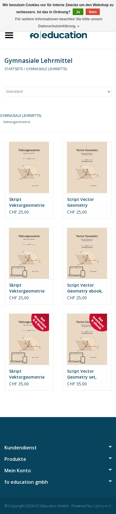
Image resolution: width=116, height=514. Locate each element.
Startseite (13, 68)
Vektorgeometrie (16, 122)
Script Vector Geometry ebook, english (85, 288)
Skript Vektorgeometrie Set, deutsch (26, 374)
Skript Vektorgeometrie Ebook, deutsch (26, 288)
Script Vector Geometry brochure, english (85, 202)
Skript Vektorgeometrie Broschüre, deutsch (29, 202)
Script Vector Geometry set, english (82, 374)
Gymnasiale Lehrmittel (47, 68)
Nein (93, 12)
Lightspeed (101, 505)
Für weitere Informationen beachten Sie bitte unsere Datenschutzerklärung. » (58, 22)
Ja (78, 12)
